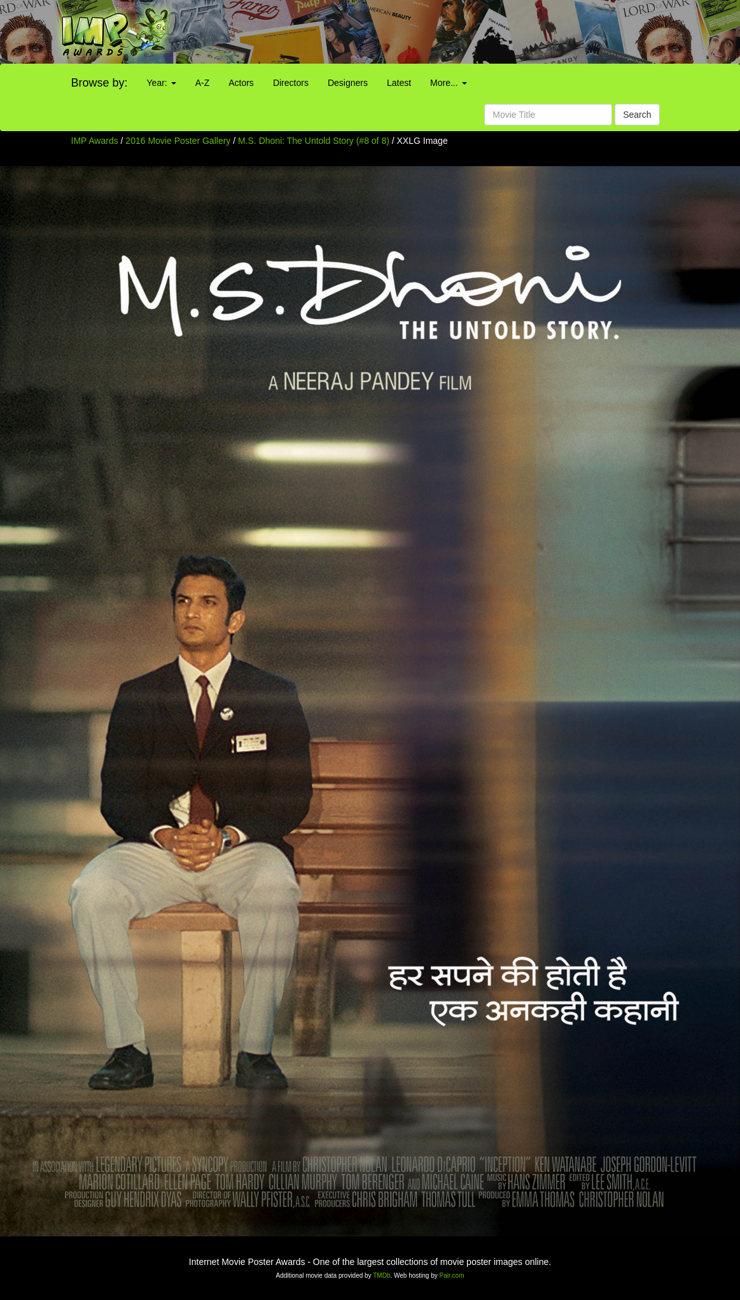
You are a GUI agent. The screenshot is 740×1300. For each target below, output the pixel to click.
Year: (161, 83)
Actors (241, 83)
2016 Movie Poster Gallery (177, 141)
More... (448, 83)
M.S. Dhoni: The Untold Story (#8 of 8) (313, 141)
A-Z (202, 83)
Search (637, 115)
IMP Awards (94, 141)
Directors (291, 83)
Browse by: (99, 82)
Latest (399, 83)
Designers (348, 83)
